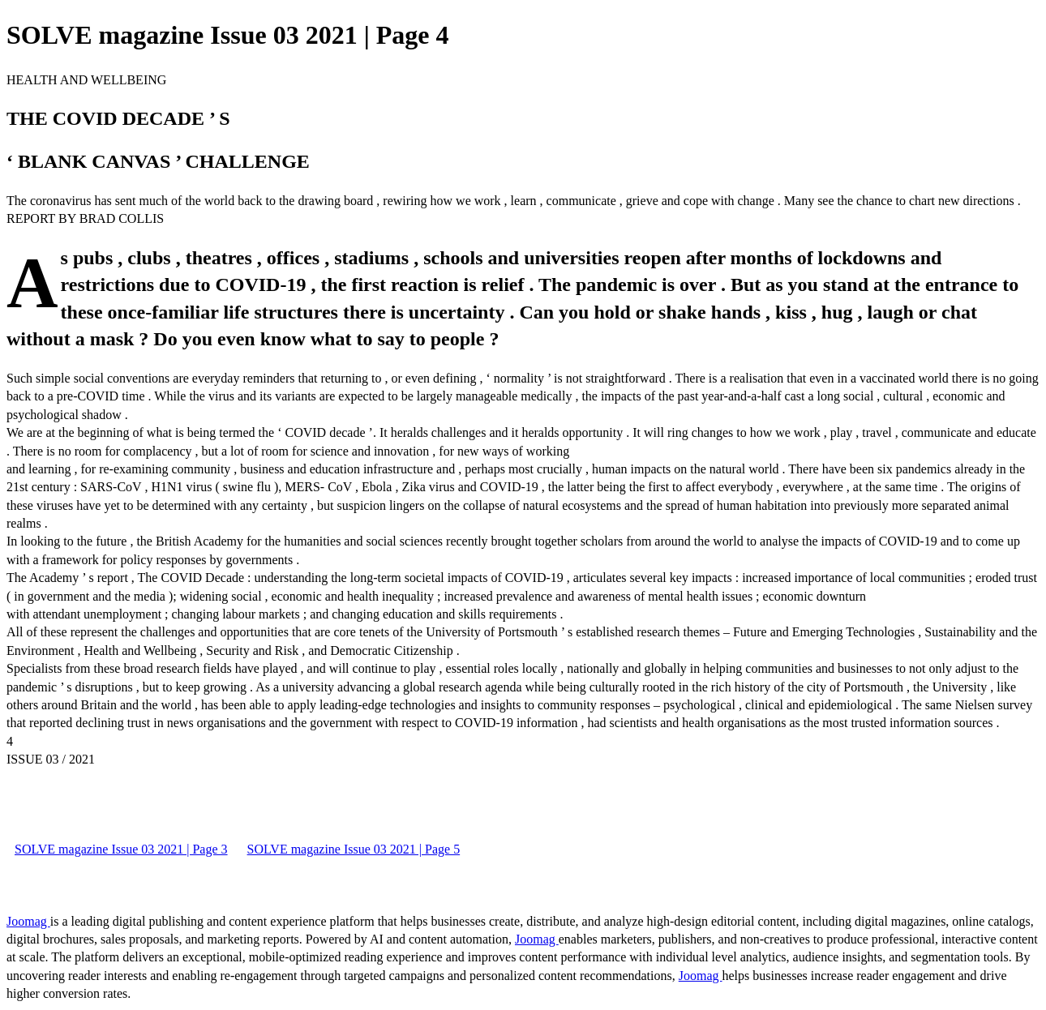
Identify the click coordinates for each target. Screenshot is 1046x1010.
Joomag (28, 921)
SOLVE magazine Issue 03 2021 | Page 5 (354, 849)
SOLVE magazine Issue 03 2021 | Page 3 (121, 849)
